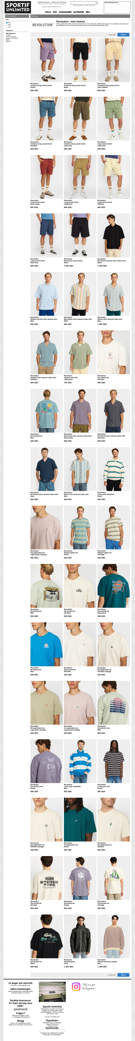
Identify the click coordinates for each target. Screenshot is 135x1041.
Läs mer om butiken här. (52, 1017)
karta (56, 1013)
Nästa (123, 35)
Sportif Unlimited (52, 1006)
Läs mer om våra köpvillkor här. (20, 985)
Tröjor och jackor (11, 36)
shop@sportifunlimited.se (53, 6)
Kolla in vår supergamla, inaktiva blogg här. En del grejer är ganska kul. (21, 1023)
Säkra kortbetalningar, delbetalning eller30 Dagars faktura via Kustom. (20, 992)
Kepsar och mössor (12, 38)
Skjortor (8, 41)
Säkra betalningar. (20, 989)
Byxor (7, 40)
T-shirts (8, 35)
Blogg (20, 1021)
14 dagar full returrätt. (20, 983)
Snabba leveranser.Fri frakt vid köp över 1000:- (20, 1003)
